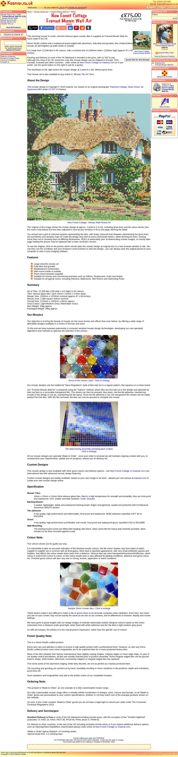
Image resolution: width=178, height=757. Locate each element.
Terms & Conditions (8, 60)
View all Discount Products (164, 56)
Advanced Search (13, 50)
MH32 (73, 12)
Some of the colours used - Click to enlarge (89, 379)
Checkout (172, 8)
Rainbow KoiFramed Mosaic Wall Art (164, 64)
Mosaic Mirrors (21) (8, 22)
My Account (150, 8)
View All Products (13, 27)
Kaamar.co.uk (17, 3)
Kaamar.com (140, 478)
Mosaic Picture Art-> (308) (11, 15)
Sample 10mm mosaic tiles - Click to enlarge (89, 607)
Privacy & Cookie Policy (10, 58)
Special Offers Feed (165, 53)
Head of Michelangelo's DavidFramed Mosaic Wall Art (164, 45)
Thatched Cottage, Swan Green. (125, 87)
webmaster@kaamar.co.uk (20, 752)
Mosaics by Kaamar (164, 77)
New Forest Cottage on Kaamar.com (97, 62)
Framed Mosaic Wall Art (60, 12)
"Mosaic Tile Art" (81, 74)
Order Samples (87, 498)
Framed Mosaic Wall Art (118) (14, 16)
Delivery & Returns (8, 56)
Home (29, 12)
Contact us (5, 62)
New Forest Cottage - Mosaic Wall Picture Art (89, 221)
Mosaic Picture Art (41, 12)
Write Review (164, 107)
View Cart (161, 8)
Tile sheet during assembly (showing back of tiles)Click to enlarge (89, 449)
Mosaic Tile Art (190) (10, 18)
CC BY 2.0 (54, 89)
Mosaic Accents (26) (9, 20)
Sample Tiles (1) (7, 24)
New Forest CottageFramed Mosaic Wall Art (142, 51)
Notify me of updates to (168, 87)
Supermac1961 (34, 89)
